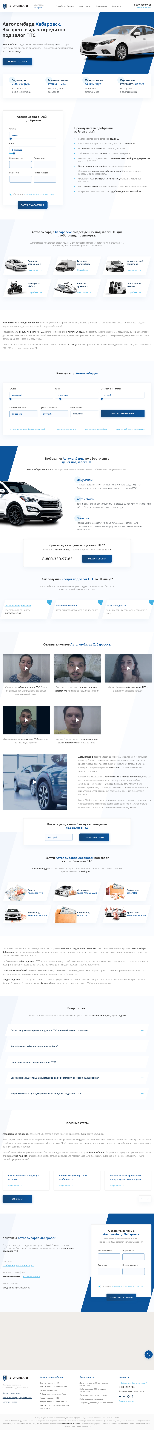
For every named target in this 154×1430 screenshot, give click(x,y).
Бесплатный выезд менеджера (130, 429)
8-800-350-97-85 (142, 4)
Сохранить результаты (65, 429)
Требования (101, 6)
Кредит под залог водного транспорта (96, 1402)
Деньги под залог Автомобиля (53, 1386)
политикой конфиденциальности (39, 194)
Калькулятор (85, 6)
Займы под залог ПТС (49, 1390)
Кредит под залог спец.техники (93, 1395)
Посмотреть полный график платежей (27, 429)
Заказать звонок (143, 7)
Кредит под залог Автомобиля (53, 1401)
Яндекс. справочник (11, 1393)
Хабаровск (39, 7)
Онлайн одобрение (65, 6)
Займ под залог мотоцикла (91, 1399)
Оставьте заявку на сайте (18, 605)
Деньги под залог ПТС (49, 1383)
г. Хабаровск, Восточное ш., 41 (18, 1265)
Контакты (116, 6)
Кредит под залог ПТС (49, 1398)
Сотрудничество (10, 1402)
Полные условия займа (96, 429)
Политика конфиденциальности (17, 1397)
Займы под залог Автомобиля (53, 1394)
